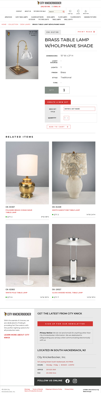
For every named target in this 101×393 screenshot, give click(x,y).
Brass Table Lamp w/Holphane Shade (48, 24)
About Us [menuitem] (28, 11)
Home (4, 24)
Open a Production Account (33, 391)
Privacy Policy (69, 389)
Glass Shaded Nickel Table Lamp (67, 293)
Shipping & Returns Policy (54, 389)
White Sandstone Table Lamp (66, 210)
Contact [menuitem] (19, 11)
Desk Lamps (25, 24)
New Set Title (52, 110)
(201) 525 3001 (46, 6)
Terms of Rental (38, 389)
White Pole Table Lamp (16, 293)
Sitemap (27, 389)
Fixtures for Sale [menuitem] (40, 11)
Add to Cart (58, 127)
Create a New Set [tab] (57, 102)
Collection (13, 24)
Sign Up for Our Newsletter (65, 324)
